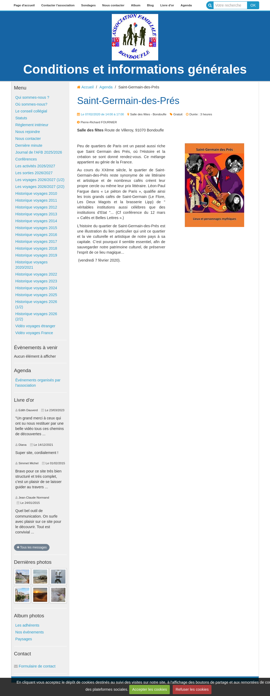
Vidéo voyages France (34, 333)
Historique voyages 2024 (36, 288)
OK (253, 5)
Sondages (88, 5)
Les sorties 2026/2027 (34, 173)
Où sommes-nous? (31, 104)
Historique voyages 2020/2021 (31, 264)
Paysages (23, 639)
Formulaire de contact (34, 666)
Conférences (26, 159)
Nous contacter (113, 5)
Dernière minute (28, 145)
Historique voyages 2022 (36, 274)
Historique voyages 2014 (36, 221)
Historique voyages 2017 (36, 241)
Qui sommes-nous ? (32, 97)
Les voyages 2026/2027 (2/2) (39, 186)
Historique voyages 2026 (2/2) (36, 316)
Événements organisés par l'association (37, 382)
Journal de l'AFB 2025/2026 (38, 152)
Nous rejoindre (27, 132)
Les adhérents (27, 625)
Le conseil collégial (31, 111)
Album (136, 5)
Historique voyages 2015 (36, 228)
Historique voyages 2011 (36, 200)
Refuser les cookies (192, 689)
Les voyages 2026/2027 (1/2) (39, 180)
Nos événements (29, 632)
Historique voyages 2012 (36, 207)
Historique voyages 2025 (36, 295)
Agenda (186, 5)
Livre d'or (167, 5)
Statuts (21, 118)
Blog (150, 5)
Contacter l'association (58, 5)
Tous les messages (32, 547)
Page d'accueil (24, 5)
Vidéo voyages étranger (35, 326)
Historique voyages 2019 (36, 255)
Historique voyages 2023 (36, 281)
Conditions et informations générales (135, 69)
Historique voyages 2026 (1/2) (36, 304)
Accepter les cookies (149, 689)
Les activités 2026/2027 (35, 166)
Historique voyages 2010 (36, 193)
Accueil (87, 87)
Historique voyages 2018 (36, 248)
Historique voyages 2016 (36, 235)
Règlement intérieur (32, 125)
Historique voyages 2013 (36, 214)
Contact (22, 653)
